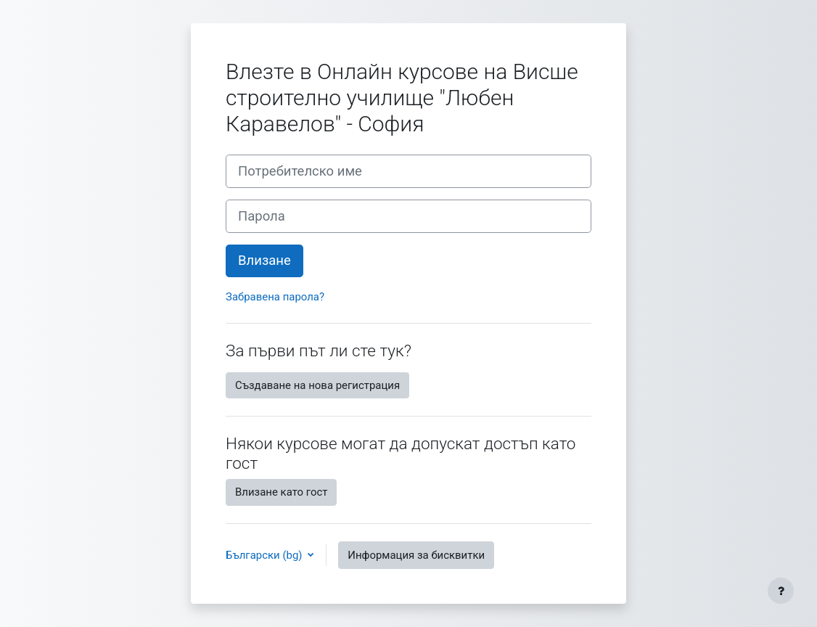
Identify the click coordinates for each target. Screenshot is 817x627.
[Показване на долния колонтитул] (781, 591)
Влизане (264, 261)
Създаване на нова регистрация (317, 385)
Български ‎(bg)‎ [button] (265, 555)
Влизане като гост (281, 492)
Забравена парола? (275, 296)
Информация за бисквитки (416, 555)
